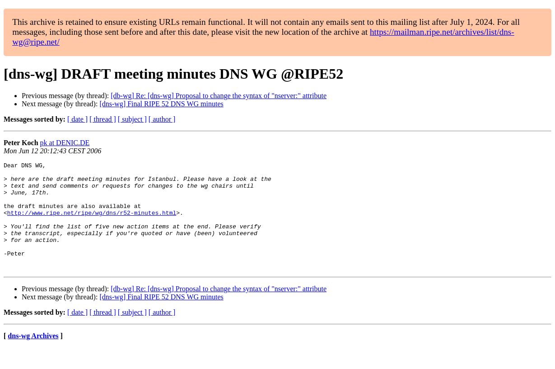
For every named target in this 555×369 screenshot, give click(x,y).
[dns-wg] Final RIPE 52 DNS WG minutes (161, 104)
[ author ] (162, 119)
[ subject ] (132, 119)
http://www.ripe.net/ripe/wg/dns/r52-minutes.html (91, 223)
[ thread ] (102, 119)
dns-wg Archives (33, 357)
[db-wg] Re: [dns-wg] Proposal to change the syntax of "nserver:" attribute (218, 95)
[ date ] (77, 119)
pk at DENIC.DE (65, 143)
